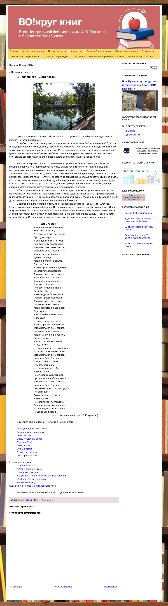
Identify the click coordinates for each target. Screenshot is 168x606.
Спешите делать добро (30, 438)
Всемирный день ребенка (31, 432)
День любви (23, 445)
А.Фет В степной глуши (29, 469)
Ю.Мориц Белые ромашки (31, 479)
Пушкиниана (148, 51)
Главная (14, 51)
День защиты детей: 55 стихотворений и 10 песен (138, 236)
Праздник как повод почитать (24, 56)
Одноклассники (132, 134)
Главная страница (63, 586)
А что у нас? (79, 56)
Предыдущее (110, 586)
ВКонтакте (130, 131)
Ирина (27, 500)
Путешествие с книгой (126, 51)
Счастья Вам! (24, 442)
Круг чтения (76, 51)
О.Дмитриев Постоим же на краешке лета (32, 485)
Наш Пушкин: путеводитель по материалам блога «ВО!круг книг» (139, 85)
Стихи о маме (24, 448)
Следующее (16, 586)
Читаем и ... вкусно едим (56, 56)
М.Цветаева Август (27, 482)
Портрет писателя (57, 51)
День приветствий (27, 455)
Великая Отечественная (99, 51)
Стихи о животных (27, 452)
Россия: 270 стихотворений (138, 213)
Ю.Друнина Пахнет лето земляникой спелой (41, 475)
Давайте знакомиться (33, 51)
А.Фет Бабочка (25, 465)
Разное (149, 56)
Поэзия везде (135, 56)
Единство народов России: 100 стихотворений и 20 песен (140, 220)
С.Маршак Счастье (27, 472)
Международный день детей (32, 428)
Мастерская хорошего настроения (106, 56)
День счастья (24, 435)
